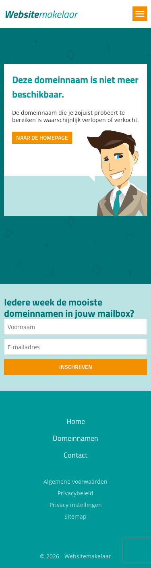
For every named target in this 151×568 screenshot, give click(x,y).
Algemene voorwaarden (75, 481)
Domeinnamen (75, 438)
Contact (75, 455)
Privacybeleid (75, 493)
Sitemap (75, 516)
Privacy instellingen (76, 505)
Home (75, 421)
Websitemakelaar (87, 556)
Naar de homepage (42, 137)
